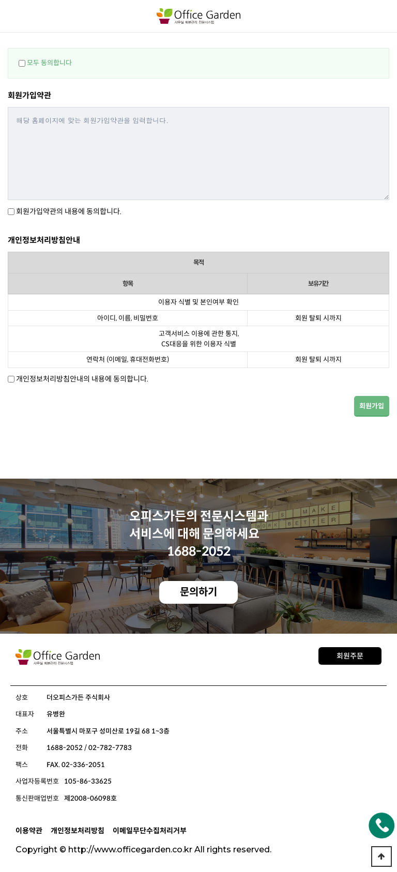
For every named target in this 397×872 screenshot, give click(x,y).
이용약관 (29, 830)
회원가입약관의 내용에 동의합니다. (68, 211)
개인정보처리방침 (77, 830)
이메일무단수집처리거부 (150, 830)
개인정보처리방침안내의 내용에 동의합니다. (82, 379)
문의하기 (198, 592)
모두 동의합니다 (49, 62)
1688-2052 (199, 551)
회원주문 (350, 656)
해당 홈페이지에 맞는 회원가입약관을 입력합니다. (198, 153)
